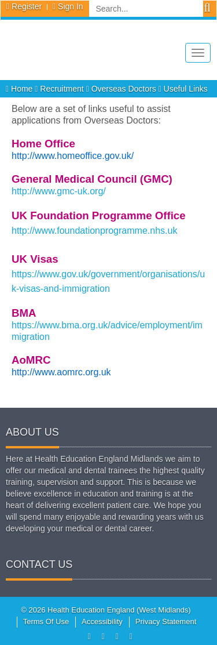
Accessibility (102, 621)
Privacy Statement (166, 621)
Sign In (70, 6)
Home (20, 88)
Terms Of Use (46, 621)
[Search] (146, 9)
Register (27, 6)
